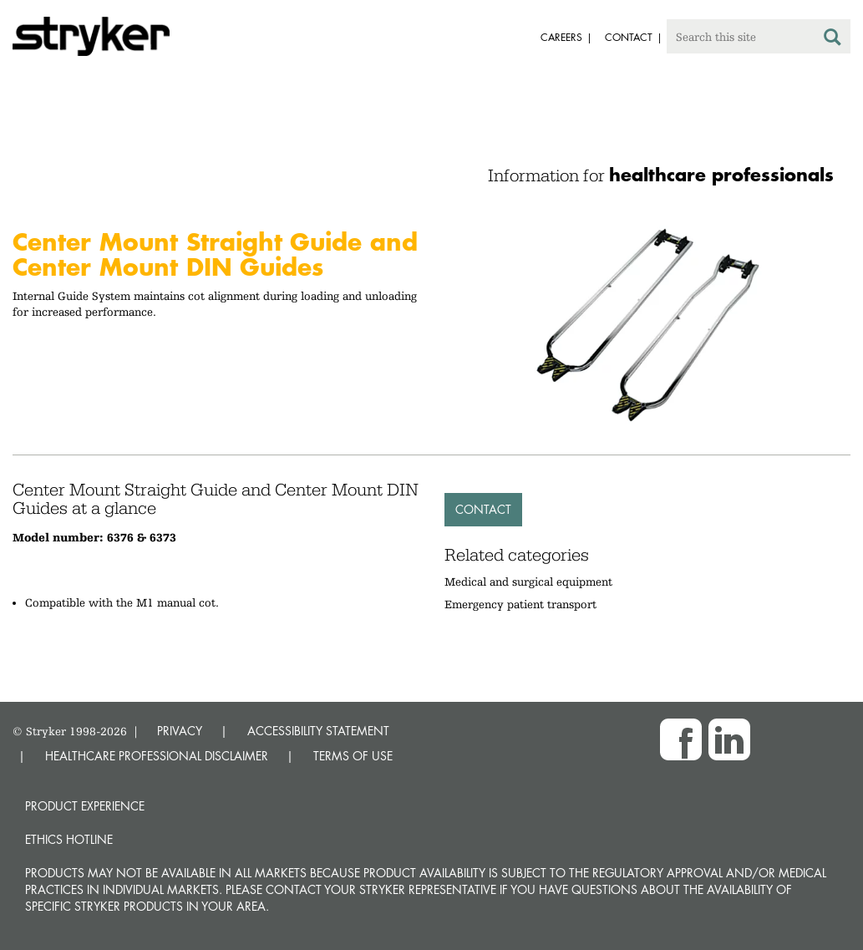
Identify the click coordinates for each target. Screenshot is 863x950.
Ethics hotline (69, 839)
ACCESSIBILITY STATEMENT (318, 731)
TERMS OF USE (353, 756)
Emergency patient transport (520, 604)
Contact (483, 509)
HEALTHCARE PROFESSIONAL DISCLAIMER (156, 756)
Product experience (85, 806)
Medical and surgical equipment (528, 581)
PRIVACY (179, 731)
